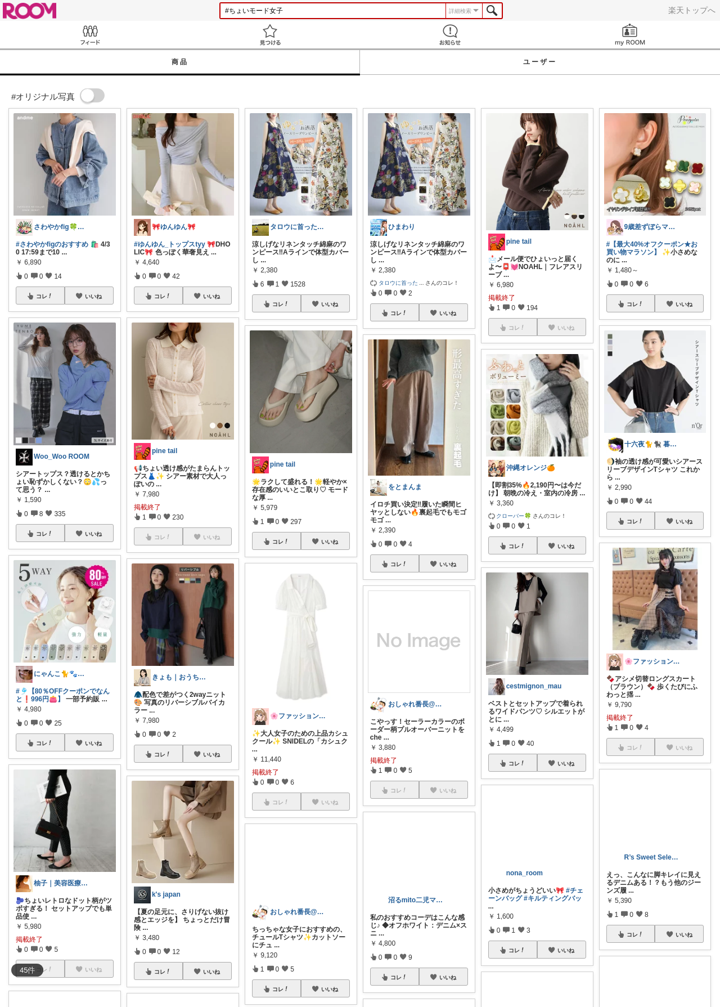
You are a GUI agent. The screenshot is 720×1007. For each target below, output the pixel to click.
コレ (44, 296)
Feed (90, 34)
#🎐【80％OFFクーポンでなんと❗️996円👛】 (63, 695)
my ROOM (630, 34)
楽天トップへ (692, 10)
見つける (270, 34)
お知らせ (450, 34)
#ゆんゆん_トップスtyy (169, 244)
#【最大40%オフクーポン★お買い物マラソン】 (652, 248)
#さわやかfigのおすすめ (52, 244)
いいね (93, 296)
